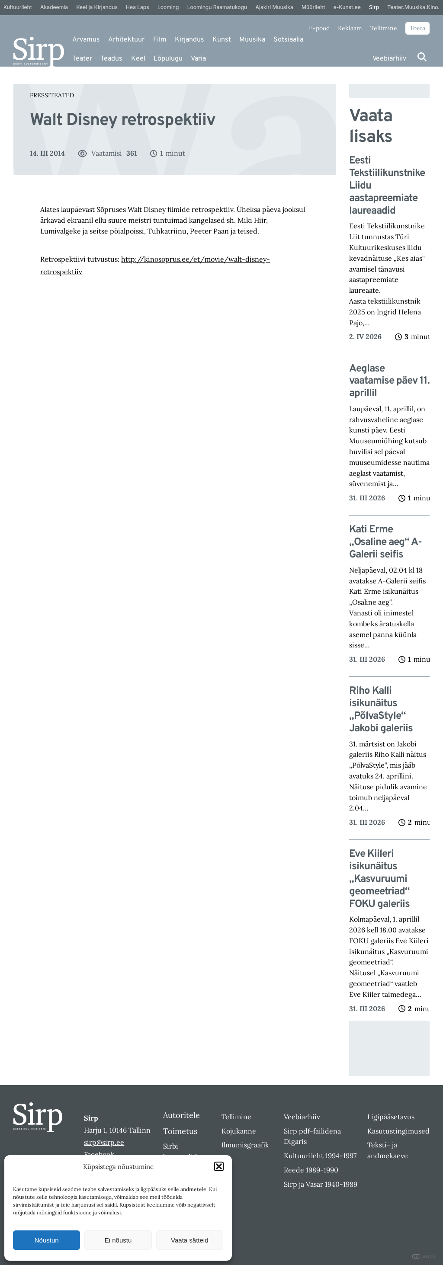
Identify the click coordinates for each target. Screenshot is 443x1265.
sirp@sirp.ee (104, 1142)
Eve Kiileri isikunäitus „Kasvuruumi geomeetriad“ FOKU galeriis (379, 879)
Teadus (111, 58)
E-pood (319, 28)
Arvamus (86, 39)
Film (160, 39)
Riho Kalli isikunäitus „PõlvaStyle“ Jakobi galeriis (381, 710)
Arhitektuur (126, 39)
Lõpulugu (168, 58)
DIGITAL (424, 1256)
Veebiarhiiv (389, 58)
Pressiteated (52, 95)
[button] (219, 1166)
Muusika (252, 39)
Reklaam (350, 28)
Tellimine (383, 28)
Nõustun (47, 1240)
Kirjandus (189, 39)
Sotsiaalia (288, 39)
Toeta (417, 28)
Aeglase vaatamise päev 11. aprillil (389, 381)
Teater (82, 58)
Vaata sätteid (189, 1240)
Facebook (99, 1154)
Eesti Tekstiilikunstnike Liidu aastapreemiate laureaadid (387, 186)
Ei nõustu (118, 1240)
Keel (138, 58)
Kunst (221, 39)
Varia (198, 58)
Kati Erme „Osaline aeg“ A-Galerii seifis (385, 542)
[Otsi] (422, 56)
